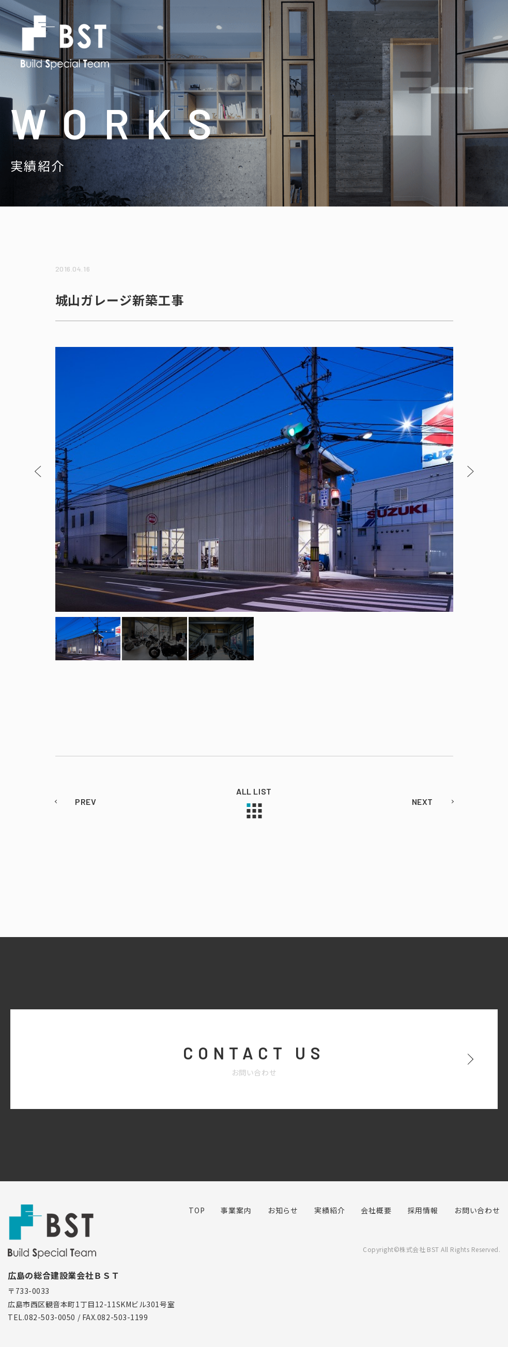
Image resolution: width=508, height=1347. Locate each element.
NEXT (423, 801)
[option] (254, 479)
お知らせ (283, 1210)
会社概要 (376, 1210)
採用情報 (423, 1210)
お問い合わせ (477, 1210)
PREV (86, 801)
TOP (197, 1210)
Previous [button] (38, 471)
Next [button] (470, 471)
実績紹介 (329, 1210)
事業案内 (236, 1210)
